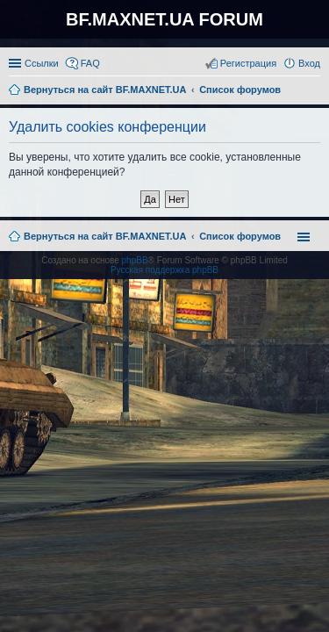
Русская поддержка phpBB (164, 270)
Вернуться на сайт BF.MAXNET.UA (105, 236)
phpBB (135, 260)
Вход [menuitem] (309, 63)
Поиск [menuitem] (315, 91)
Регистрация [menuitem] (248, 63)
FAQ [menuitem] (90, 63)
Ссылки (42, 63)
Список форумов (240, 236)
